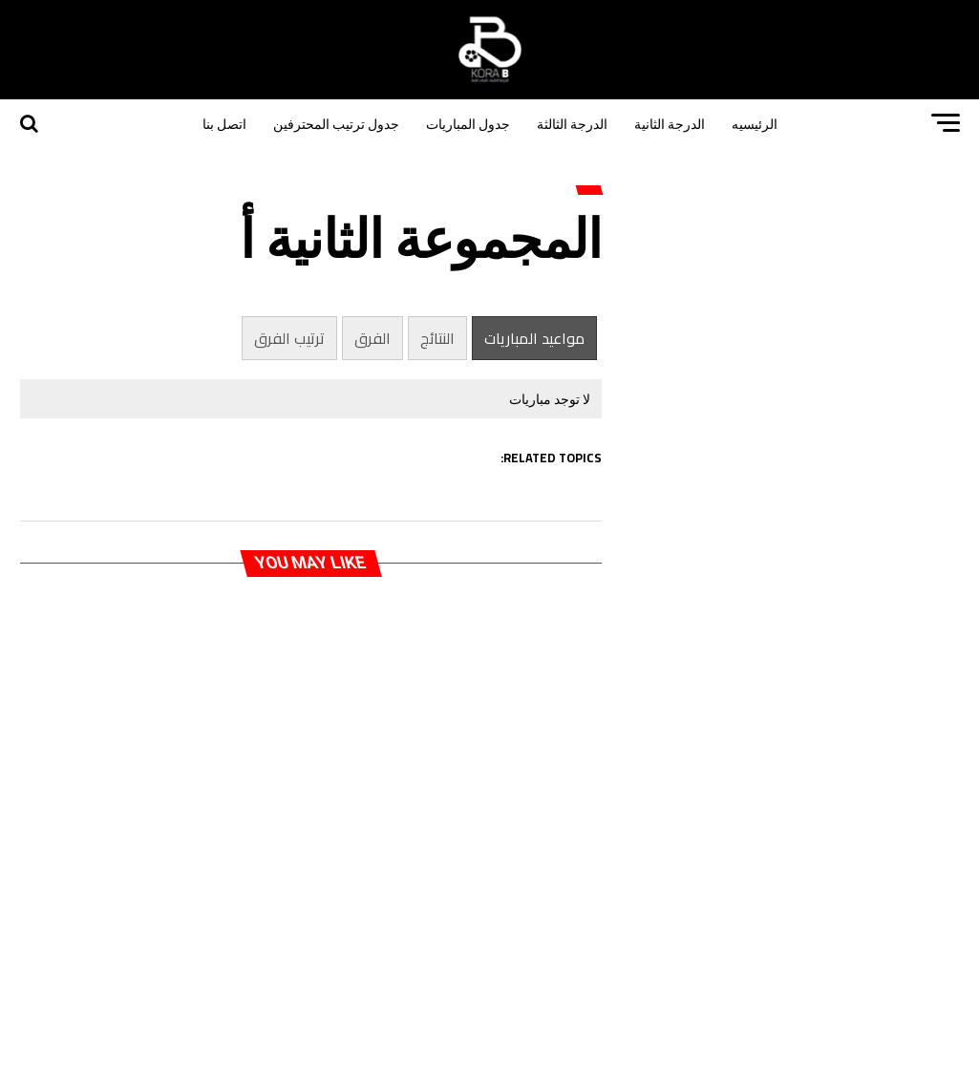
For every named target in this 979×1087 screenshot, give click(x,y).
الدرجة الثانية (669, 123)
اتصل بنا (224, 123)
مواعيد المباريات (534, 338)
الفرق (372, 338)
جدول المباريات (468, 123)
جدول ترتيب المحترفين (336, 123)
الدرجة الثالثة (572, 123)
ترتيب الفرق (289, 338)
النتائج (437, 338)
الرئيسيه (754, 123)
